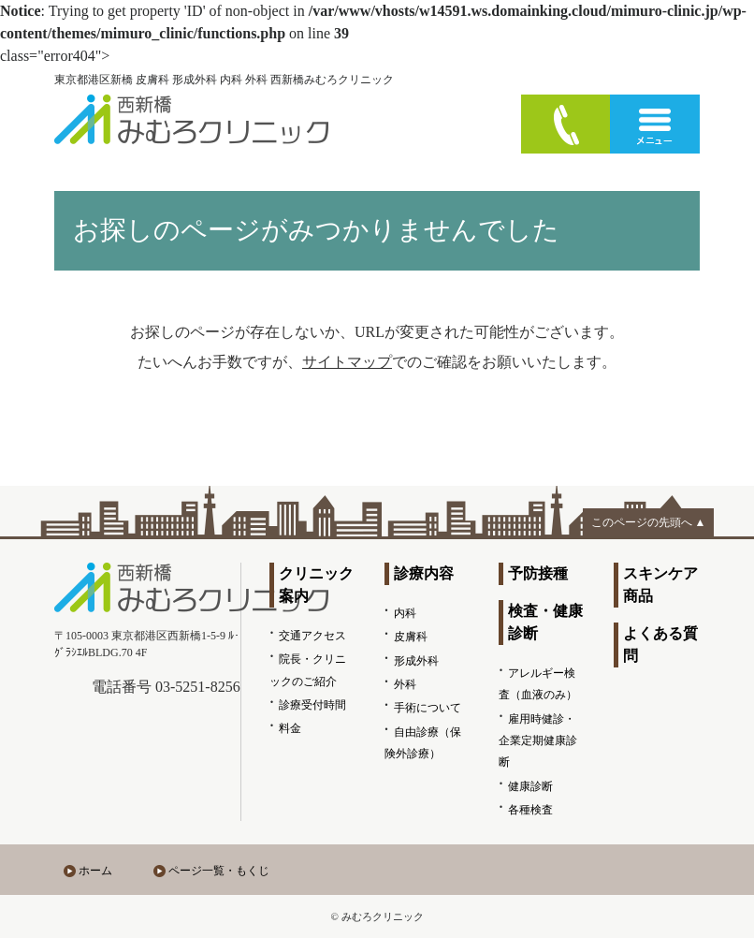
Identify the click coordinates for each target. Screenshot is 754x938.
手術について (427, 707)
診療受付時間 (312, 704)
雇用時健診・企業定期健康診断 (538, 740)
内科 (405, 613)
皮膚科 (411, 636)
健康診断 (530, 786)
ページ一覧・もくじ (218, 870)
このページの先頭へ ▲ (648, 522)
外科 (405, 684)
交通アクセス (312, 635)
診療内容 (424, 573)
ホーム (95, 870)
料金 (290, 728)
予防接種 (538, 573)
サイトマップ (347, 362)
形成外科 (416, 660)
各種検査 (530, 809)
